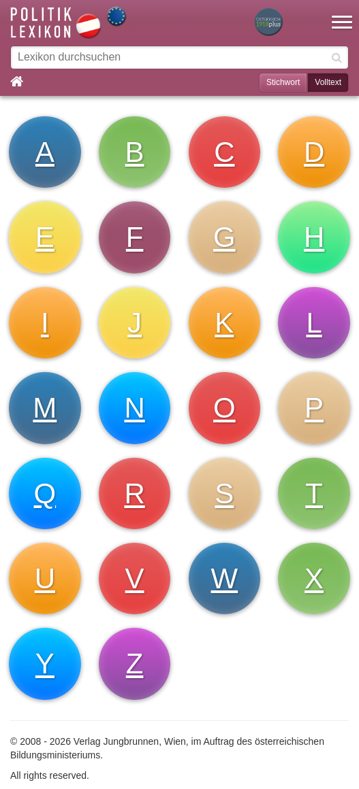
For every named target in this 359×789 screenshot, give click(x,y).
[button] (342, 13)
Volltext (328, 82)
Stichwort (283, 82)
